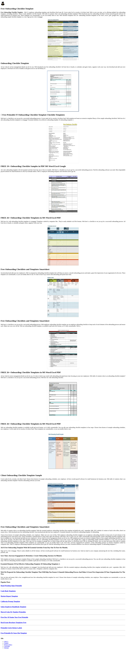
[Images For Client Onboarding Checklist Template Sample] (63, 452)
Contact (6, 643)
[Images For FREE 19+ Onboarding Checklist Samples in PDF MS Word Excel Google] (63, 142)
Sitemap (6, 648)
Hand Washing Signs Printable (11, 586)
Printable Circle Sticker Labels (11, 628)
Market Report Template (9, 596)
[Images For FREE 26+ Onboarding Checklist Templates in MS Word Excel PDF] (63, 194)
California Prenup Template (10, 601)
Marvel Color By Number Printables (13, 612)
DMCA (6, 641)
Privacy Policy (8, 644)
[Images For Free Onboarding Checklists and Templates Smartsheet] (63, 245)
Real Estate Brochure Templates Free (13, 622)
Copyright (7, 646)
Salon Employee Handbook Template (13, 607)
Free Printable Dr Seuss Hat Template (14, 633)
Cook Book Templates (8, 591)
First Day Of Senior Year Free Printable (14, 617)
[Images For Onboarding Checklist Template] (63, 39)
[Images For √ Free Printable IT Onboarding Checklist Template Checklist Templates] (63, 91)
